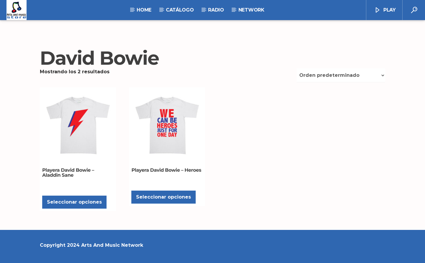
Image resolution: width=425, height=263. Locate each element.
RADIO (216, 10)
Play (384, 10)
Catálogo (180, 10)
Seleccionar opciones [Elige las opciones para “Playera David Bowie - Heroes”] (163, 197)
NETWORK (251, 10)
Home (144, 10)
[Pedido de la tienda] (341, 75)
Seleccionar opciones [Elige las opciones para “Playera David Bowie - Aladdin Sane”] (74, 202)
